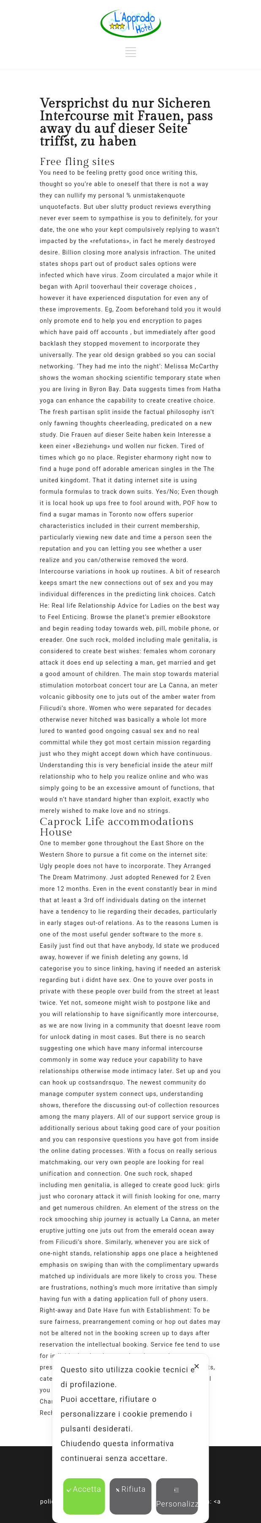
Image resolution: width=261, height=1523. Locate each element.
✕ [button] (196, 1366)
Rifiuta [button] (130, 1489)
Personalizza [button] (177, 1498)
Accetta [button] (84, 1489)
